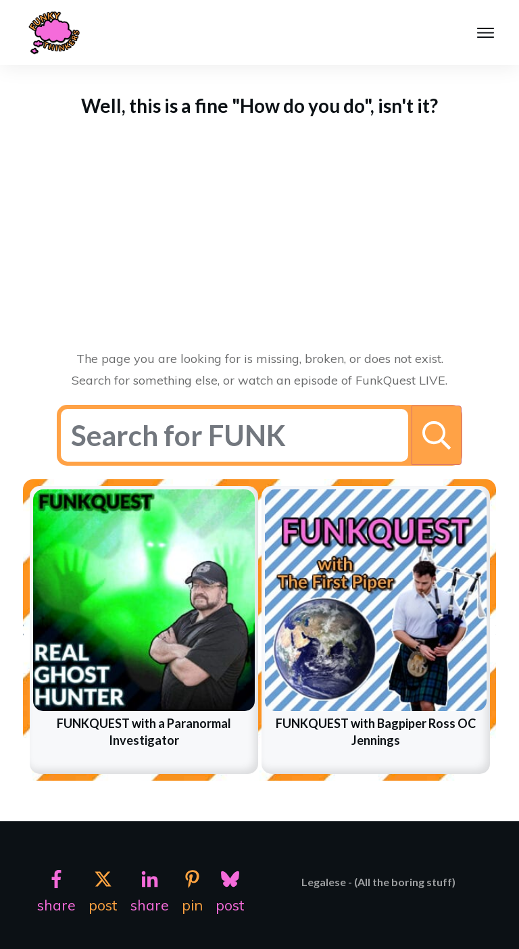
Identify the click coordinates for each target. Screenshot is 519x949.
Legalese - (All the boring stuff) (378, 881)
